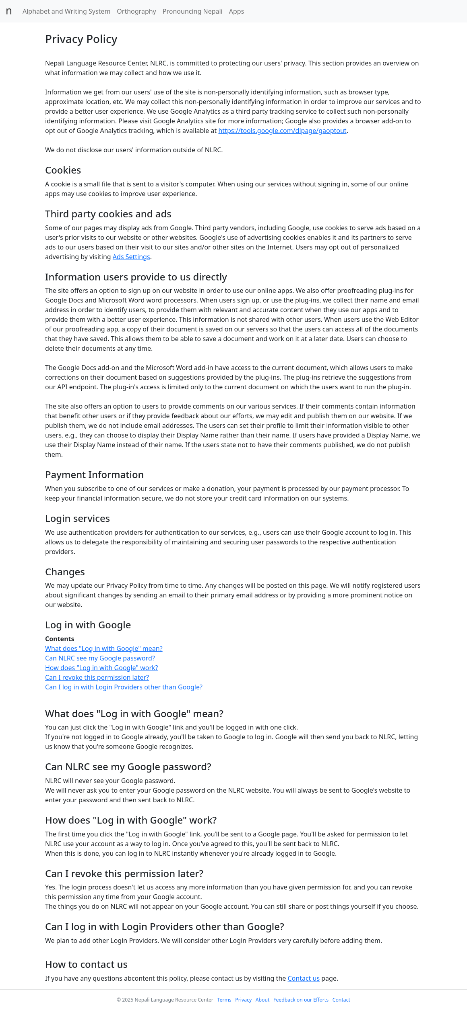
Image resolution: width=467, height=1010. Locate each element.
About (263, 999)
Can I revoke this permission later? (97, 677)
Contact (341, 999)
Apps (236, 11)
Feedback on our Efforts (301, 999)
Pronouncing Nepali (193, 11)
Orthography (136, 11)
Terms (224, 999)
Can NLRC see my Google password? (100, 658)
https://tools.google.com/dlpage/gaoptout (282, 130)
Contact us (303, 978)
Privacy (243, 999)
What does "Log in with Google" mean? (104, 648)
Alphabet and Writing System (66, 11)
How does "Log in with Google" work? (101, 667)
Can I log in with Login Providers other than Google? (124, 687)
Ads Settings (131, 256)
